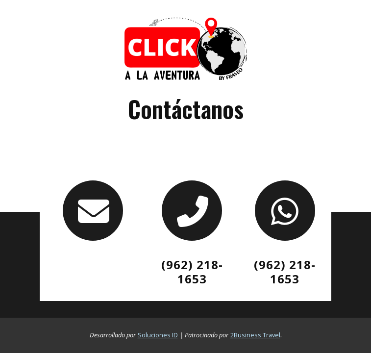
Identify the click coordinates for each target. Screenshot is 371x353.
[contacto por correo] (92, 210)
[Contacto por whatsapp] (285, 210)
